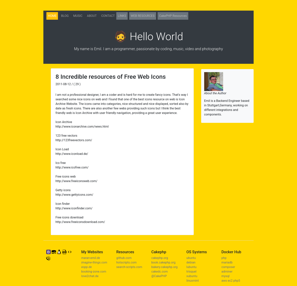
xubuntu (191, 276)
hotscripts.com (126, 262)
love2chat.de (89, 276)
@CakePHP (159, 276)
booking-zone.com (93, 271)
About (92, 16)
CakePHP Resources (173, 16)
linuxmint (192, 280)
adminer (226, 271)
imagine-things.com (94, 262)
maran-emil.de (90, 258)
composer (228, 267)
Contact (108, 16)
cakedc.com (159, 271)
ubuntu (191, 258)
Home (53, 16)
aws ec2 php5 (230, 280)
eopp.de (86, 267)
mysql (225, 276)
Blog (65, 16)
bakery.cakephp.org (164, 267)
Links (122, 16)
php (224, 258)
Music (77, 16)
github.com (123, 258)
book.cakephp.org (163, 262)
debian (190, 262)
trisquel (191, 271)
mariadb (227, 262)
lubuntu (191, 267)
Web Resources (143, 16)
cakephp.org (159, 258)
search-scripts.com (129, 267)
